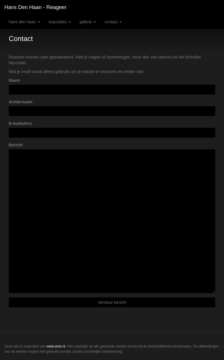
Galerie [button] (88, 21)
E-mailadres (20, 123)
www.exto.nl (56, 346)
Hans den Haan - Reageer (35, 7)
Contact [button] (113, 21)
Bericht (16, 145)
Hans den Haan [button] (24, 21)
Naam (14, 80)
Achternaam (20, 102)
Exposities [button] (60, 21)
